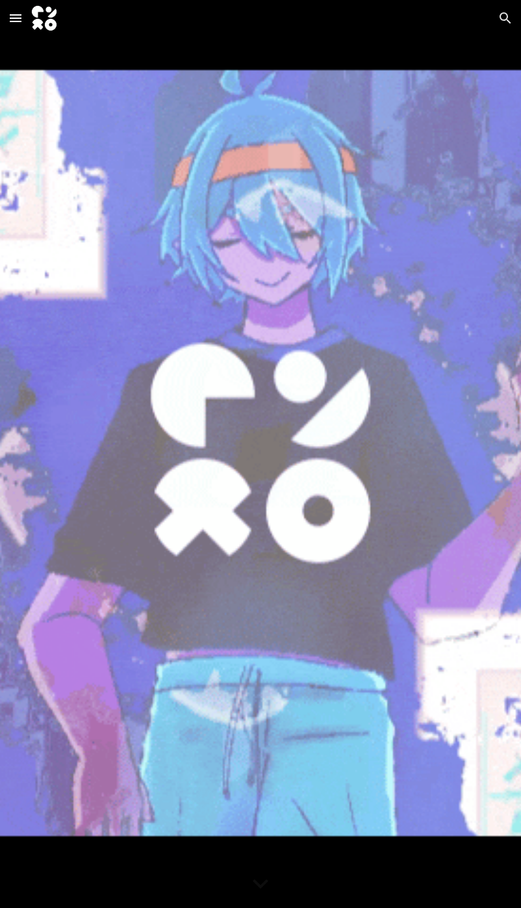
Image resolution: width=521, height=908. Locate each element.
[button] (15, 18)
